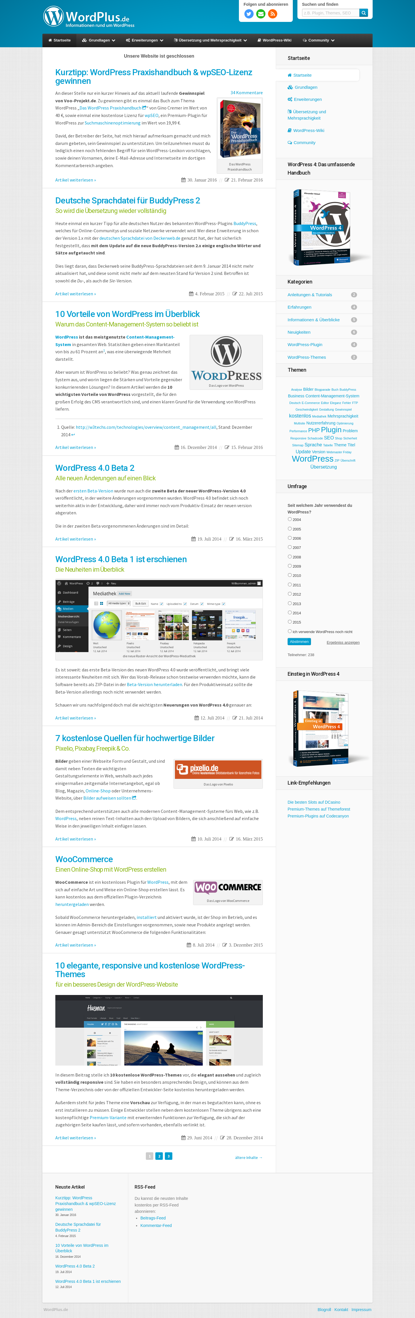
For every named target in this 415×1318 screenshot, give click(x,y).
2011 (297, 585)
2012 (297, 594)
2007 (297, 547)
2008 (297, 557)
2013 (297, 604)
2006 (297, 538)
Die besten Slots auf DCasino (314, 802)
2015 (297, 622)
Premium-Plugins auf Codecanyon (318, 816)
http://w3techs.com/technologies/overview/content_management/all (146, 427)
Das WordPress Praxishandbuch (110, 108)
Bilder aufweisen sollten (107, 798)
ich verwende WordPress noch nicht (322, 632)
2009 (297, 566)
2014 (297, 613)
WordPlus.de (88, 16)
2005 (297, 529)
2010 (297, 575)
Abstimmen (299, 641)
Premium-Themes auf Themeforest (319, 809)
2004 (297, 520)
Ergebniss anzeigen (343, 642)
